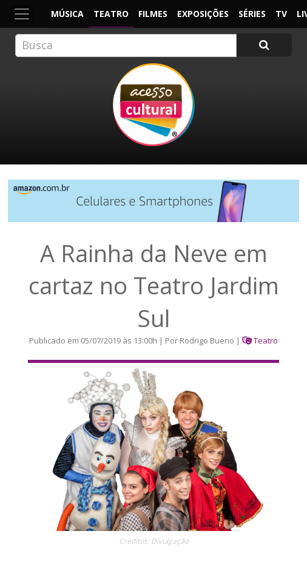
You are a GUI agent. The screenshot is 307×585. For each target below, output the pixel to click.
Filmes (152, 13)
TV (281, 13)
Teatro (111, 13)
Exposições (203, 13)
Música (67, 13)
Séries (252, 13)
